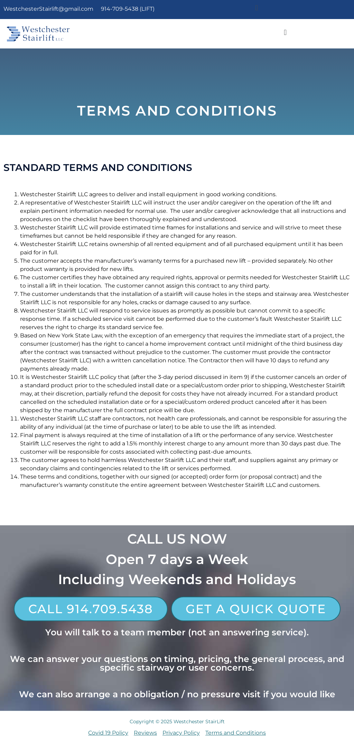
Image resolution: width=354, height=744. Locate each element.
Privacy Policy (181, 732)
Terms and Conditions (235, 732)
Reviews (145, 732)
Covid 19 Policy (108, 732)
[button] (257, 7)
